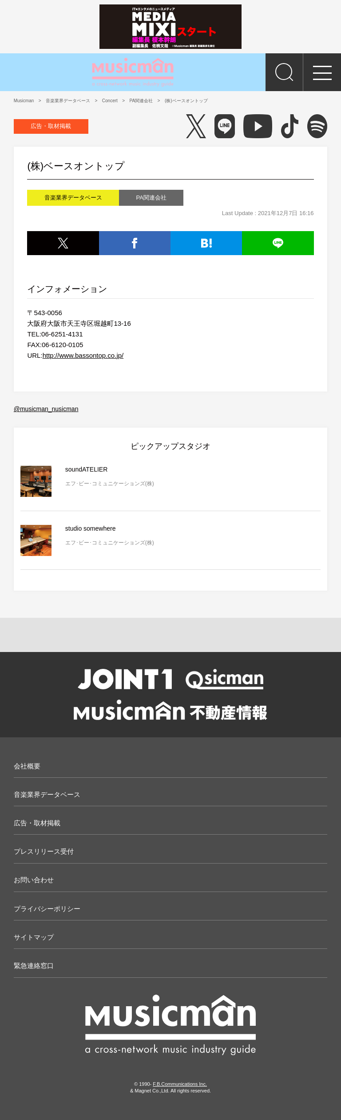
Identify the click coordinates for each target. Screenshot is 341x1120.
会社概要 (27, 766)
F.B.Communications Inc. (180, 1084)
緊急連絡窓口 (34, 965)
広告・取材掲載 (51, 126)
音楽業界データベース (47, 794)
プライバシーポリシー (47, 908)
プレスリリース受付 (44, 851)
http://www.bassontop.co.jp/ (83, 355)
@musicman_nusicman (46, 408)
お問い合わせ (34, 880)
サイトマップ (34, 937)
